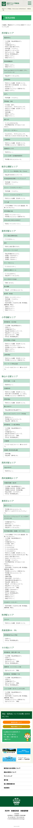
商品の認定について (16, 726)
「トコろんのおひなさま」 (11, 123)
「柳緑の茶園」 (8, 576)
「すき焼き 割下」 (9, 105)
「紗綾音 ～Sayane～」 (10, 259)
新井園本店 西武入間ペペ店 (12, 652)
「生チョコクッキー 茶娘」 (12, 52)
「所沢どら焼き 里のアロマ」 (12, 47)
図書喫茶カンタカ (9, 148)
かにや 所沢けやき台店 (10, 279)
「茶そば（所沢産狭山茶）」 (11, 54)
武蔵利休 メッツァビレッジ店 (12, 667)
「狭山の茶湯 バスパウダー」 (12, 492)
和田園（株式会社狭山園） (11, 450)
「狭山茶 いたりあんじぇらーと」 (13, 290)
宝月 (5, 243)
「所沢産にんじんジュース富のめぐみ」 (15, 88)
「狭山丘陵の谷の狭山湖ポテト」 (13, 410)
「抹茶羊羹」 (7, 112)
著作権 (6, 780)
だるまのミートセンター (10, 602)
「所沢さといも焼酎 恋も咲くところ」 (15, 83)
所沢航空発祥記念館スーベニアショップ (15, 178)
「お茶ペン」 (7, 43)
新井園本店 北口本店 (10, 322)
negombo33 (7, 467)
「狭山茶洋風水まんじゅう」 (12, 254)
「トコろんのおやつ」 (10, 274)
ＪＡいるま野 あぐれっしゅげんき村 (14, 688)
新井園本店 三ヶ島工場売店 (12, 424)
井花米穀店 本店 (8, 211)
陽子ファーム (7, 505)
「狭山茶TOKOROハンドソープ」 (13, 175)
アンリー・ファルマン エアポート (13, 195)
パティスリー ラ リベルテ (11, 250)
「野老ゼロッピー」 (9, 308)
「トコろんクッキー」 (10, 266)
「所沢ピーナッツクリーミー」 (12, 215)
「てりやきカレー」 (9, 239)
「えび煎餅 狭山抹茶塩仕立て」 (13, 41)
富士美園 (6, 286)
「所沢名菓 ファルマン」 (11, 48)
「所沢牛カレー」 (9, 87)
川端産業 (6, 441)
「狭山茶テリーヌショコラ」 (12, 50)
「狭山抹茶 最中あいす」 (11, 421)
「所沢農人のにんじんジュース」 (13, 159)
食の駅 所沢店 (8, 293)
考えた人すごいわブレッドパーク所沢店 (15, 414)
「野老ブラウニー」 (9, 58)
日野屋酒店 (7, 79)
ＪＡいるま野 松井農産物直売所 (13, 156)
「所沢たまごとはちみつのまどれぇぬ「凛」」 (16, 136)
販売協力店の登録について (12, 768)
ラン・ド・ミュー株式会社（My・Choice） (16, 171)
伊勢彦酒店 (7, 399)
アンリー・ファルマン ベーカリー (13, 187)
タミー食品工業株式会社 (10, 235)
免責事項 (6, 788)
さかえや (6, 619)
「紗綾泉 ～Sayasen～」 (11, 257)
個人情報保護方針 (9, 784)
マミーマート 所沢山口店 (11, 364)
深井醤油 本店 (8, 101)
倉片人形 (6, 119)
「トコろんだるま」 (9, 547)
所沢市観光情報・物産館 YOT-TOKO (14, 531)
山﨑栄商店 (7, 355)
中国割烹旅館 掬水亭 (10, 483)
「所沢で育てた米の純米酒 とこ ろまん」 (15, 85)
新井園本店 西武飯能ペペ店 (12, 674)
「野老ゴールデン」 (9, 56)
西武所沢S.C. (7, 38)
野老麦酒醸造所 (8, 61)
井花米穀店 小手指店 (9, 340)
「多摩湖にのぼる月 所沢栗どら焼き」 (15, 488)
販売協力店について (16, 722)
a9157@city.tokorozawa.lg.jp (17, 818)
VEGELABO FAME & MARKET (12, 220)
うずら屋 (6, 202)
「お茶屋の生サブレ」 (10, 45)
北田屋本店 (7, 388)
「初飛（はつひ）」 (9, 283)
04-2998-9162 (21, 817)
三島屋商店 (7, 139)
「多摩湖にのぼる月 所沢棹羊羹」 (13, 490)
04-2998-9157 (13, 817)
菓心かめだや (7, 406)
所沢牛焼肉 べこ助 (9, 381)
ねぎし (6, 94)
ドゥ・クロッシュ (9, 263)
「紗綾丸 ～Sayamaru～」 (11, 255)
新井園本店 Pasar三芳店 (10, 635)
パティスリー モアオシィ (11, 130)
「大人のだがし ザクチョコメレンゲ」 (15, 107)
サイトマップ (8, 776)
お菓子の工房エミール (10, 270)
